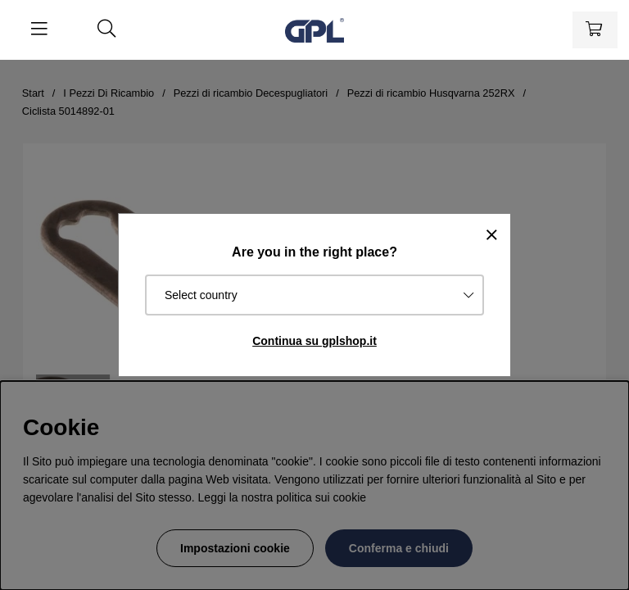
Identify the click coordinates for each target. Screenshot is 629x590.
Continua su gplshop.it (314, 340)
